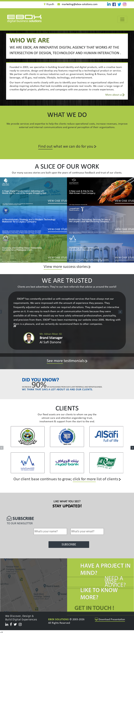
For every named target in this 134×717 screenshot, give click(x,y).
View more (53, 267)
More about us (114, 94)
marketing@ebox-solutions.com (80, 4)
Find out (45, 146)
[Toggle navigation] (122, 19)
